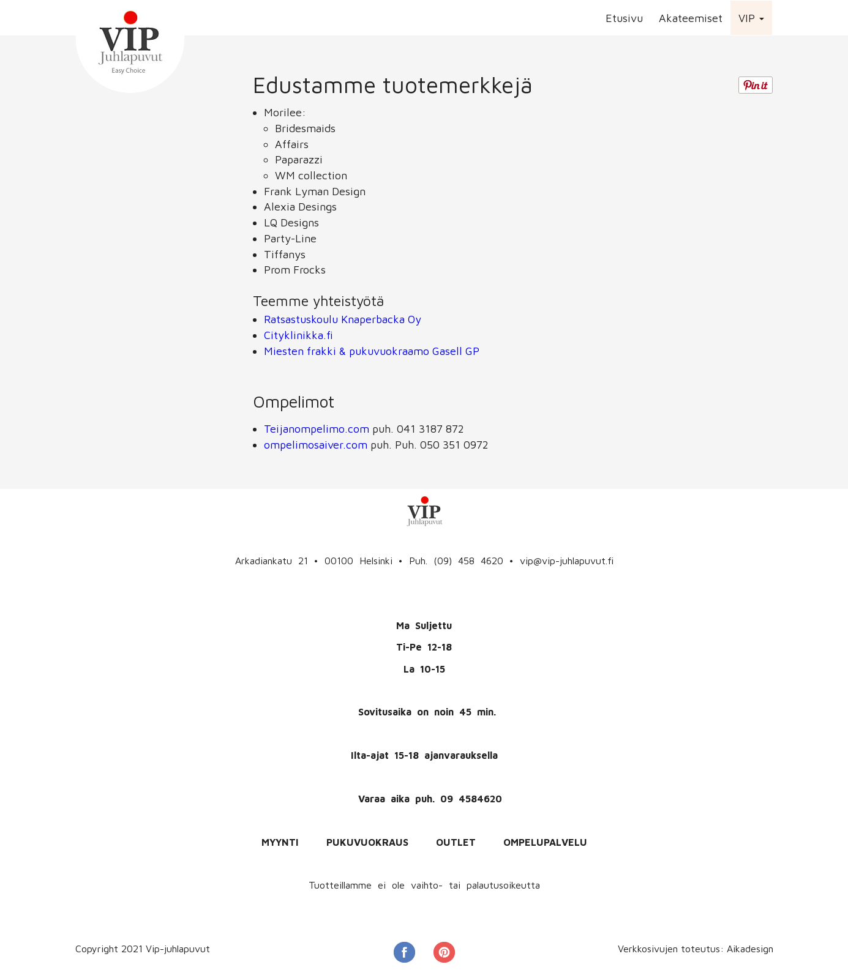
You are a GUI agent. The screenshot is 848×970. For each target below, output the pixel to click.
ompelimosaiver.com (315, 444)
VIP (751, 18)
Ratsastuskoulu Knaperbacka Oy (342, 319)
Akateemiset (690, 18)
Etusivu (624, 18)
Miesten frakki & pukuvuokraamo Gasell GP (371, 351)
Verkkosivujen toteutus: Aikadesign (695, 948)
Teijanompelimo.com (316, 428)
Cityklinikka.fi (298, 335)
